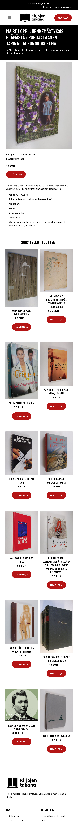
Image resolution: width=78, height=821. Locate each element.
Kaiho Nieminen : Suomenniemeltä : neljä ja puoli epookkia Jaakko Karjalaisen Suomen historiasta (56, 565)
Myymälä (63, 18)
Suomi (48, 7)
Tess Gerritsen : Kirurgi (21, 403)
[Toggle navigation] (9, 17)
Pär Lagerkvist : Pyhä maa (56, 736)
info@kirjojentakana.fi (62, 7)
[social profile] (48, 3)
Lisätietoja (16, 174)
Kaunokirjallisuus (27, 154)
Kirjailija (15, 816)
